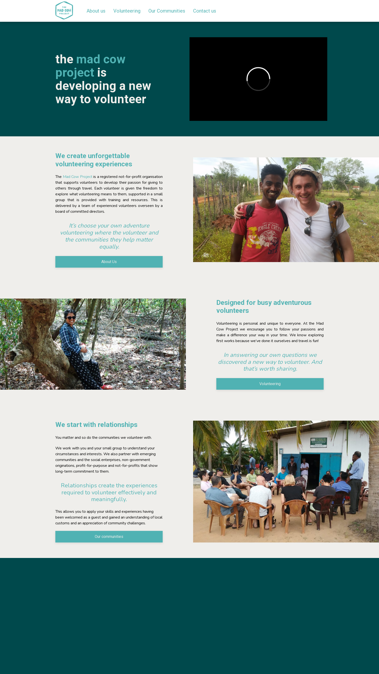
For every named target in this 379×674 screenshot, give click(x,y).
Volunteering (270, 383)
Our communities (109, 536)
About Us (109, 261)
